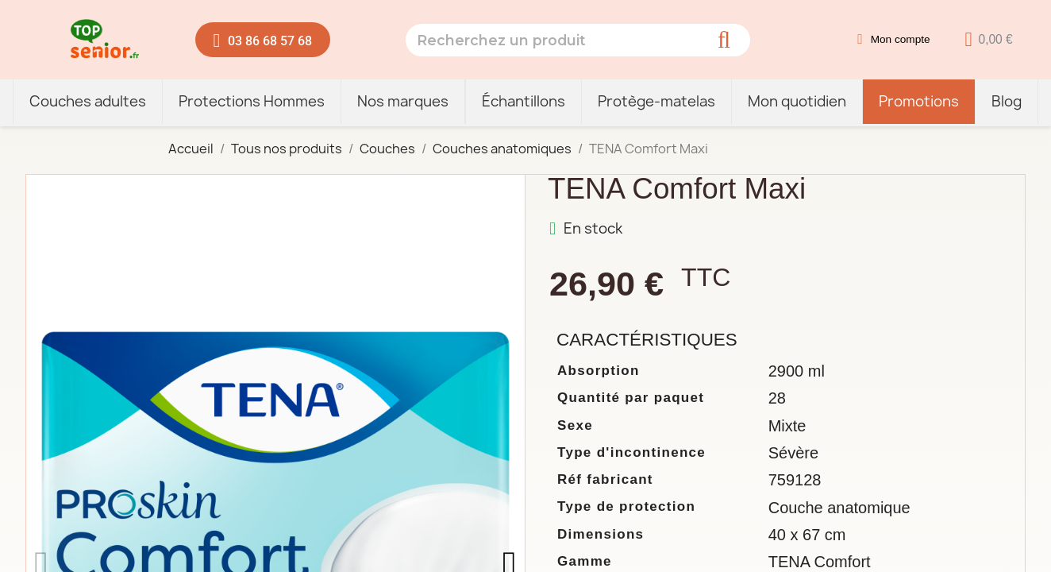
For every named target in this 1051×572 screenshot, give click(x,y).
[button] (263, 40)
